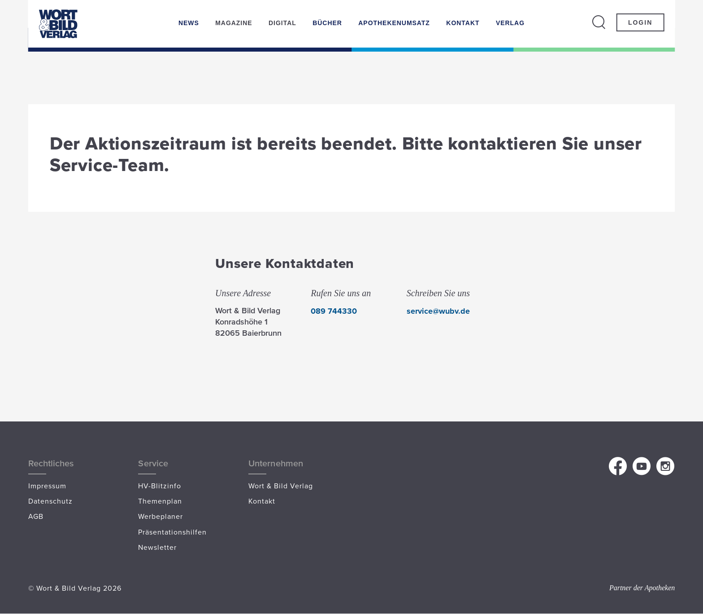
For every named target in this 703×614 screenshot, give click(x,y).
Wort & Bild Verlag (280, 486)
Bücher (327, 22)
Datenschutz (50, 501)
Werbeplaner (160, 516)
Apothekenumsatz (394, 22)
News (188, 22)
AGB (35, 516)
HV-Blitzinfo (159, 486)
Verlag (510, 22)
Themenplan (160, 501)
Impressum (47, 486)
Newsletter (157, 547)
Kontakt (462, 22)
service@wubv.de (438, 311)
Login (640, 22)
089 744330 (334, 311)
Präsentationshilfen (172, 532)
